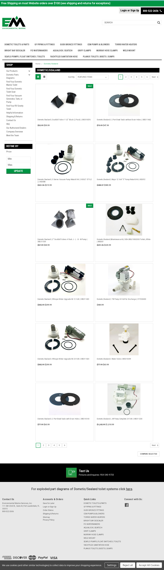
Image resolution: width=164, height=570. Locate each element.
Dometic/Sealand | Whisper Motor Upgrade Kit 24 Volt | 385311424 (63, 359)
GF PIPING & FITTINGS (45, 44)
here (129, 489)
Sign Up (135, 10)
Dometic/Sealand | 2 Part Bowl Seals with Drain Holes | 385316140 (63, 419)
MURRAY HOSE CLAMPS (107, 50)
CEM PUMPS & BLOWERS (98, 44)
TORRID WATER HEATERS (126, 44)
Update (18, 170)
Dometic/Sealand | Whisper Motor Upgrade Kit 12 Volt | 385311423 (63, 299)
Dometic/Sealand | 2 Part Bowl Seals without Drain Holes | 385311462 (124, 120)
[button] (18, 151)
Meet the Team (12, 135)
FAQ (8, 124)
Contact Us (11, 120)
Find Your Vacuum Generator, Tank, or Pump (14, 98)
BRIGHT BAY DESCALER (15, 50)
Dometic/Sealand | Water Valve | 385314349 (114, 359)
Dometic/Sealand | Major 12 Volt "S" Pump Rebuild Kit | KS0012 (121, 179)
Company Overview (14, 131)
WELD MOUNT (129, 50)
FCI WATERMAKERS (39, 50)
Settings (111, 565)
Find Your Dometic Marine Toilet (14, 83)
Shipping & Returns (14, 116)
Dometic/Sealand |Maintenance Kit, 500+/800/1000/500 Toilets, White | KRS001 (124, 240)
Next (155, 77)
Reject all (128, 565)
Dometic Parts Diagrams (12, 76)
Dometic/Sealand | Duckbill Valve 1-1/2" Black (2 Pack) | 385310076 (64, 120)
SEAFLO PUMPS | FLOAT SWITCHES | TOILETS (25, 56)
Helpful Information (14, 113)
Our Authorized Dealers (16, 128)
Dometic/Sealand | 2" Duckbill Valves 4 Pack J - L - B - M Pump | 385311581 (62, 240)
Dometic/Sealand (51, 64)
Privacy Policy (48, 520)
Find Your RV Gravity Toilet (14, 107)
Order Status (48, 510)
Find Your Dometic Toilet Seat (14, 90)
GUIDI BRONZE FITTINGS (71, 44)
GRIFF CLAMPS (84, 50)
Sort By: (71, 77)
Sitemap (46, 517)
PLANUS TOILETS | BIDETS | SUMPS (98, 56)
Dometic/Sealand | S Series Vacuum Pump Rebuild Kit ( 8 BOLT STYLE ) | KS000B (65, 180)
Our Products (12, 71)
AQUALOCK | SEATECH (62, 50)
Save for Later (48, 503)
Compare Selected (148, 454)
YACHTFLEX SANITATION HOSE (64, 56)
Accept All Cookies (149, 565)
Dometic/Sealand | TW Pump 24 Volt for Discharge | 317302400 (121, 299)
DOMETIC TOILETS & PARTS (17, 44)
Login (123, 10)
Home (37, 64)
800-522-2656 (152, 10)
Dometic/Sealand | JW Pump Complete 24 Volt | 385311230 (119, 419)
